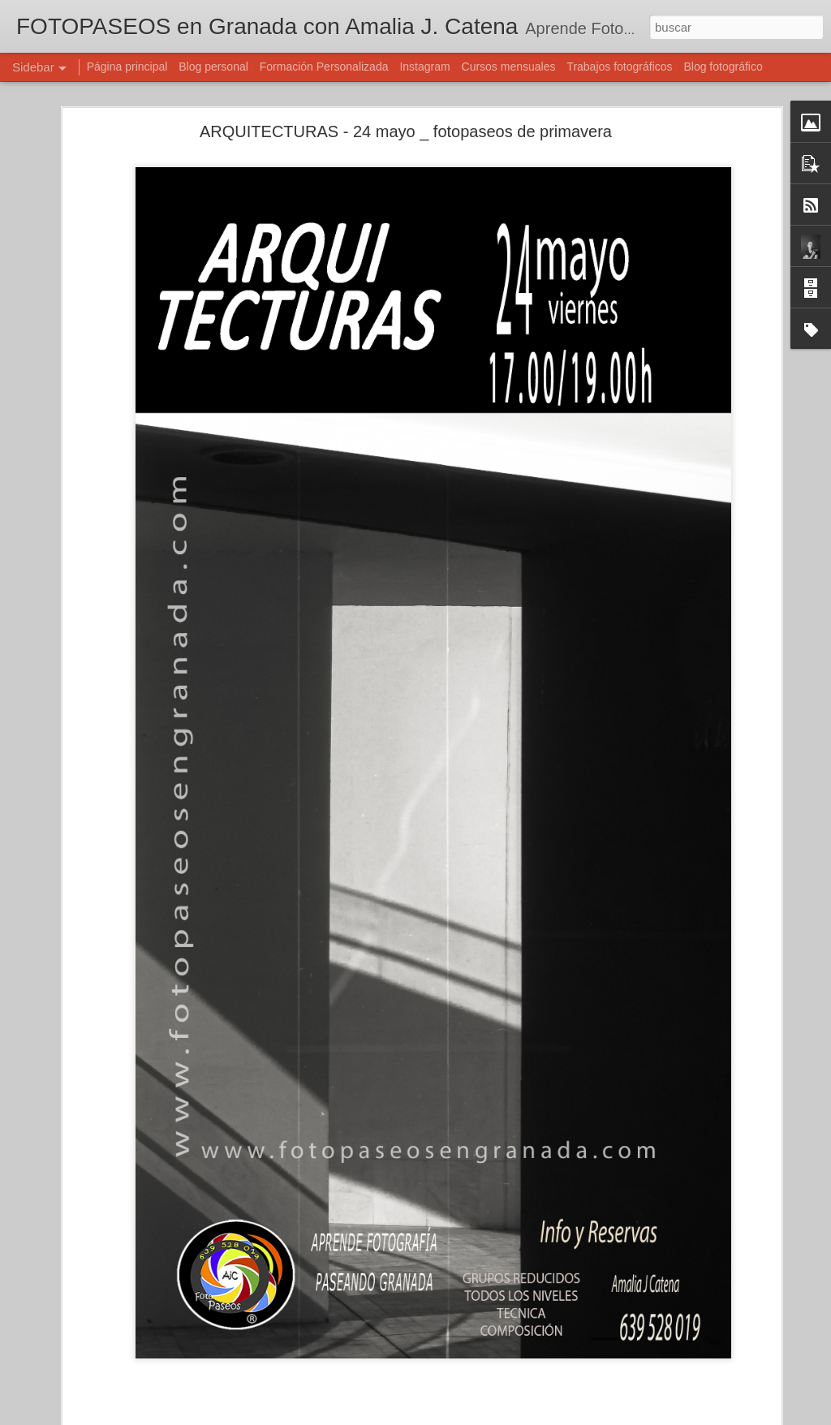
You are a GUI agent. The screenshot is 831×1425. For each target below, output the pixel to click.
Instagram (424, 66)
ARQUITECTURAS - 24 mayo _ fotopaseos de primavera (406, 115)
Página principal (127, 66)
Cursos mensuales (509, 66)
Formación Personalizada (324, 66)
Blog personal (213, 66)
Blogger (478, 1416)
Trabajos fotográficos (619, 66)
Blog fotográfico (722, 66)
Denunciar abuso (532, 1416)
